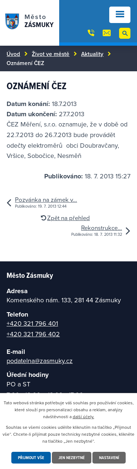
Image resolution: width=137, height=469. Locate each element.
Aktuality (92, 54)
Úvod (13, 54)
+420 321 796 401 (32, 323)
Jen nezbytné (71, 457)
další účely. (83, 416)
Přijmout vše (31, 457)
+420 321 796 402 (33, 333)
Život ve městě (50, 54)
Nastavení (109, 457)
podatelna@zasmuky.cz (40, 360)
